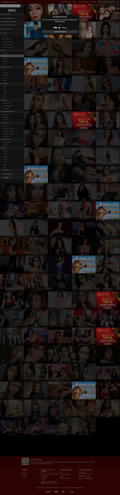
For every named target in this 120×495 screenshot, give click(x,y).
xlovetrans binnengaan (60, 31)
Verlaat (60, 24)
